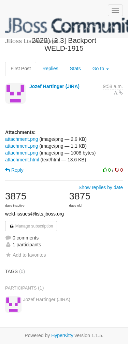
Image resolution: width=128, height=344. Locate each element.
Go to (101, 68)
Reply (14, 170)
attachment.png (21, 139)
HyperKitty (62, 335)
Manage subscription (31, 226)
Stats (75, 68)
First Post (21, 68)
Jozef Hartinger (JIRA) (54, 86)
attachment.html (22, 159)
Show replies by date (101, 187)
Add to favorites (25, 255)
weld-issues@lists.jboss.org (34, 214)
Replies (50, 68)
